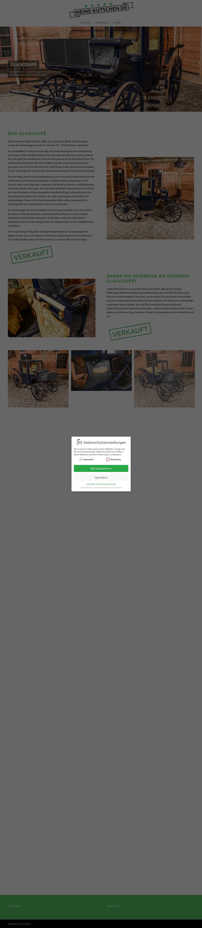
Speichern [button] (101, 477)
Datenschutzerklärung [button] (103, 487)
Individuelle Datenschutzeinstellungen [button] (101, 484)
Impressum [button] (117, 487)
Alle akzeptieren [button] (101, 468)
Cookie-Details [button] (86, 487)
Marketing (113, 459)
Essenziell (86, 459)
